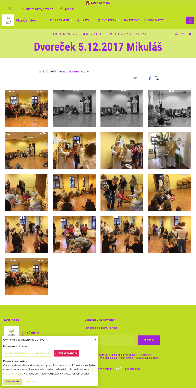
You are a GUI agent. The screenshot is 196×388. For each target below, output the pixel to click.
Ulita (83, 20)
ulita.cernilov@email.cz (39, 9)
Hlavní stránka (60, 34)
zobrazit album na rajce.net (74, 71)
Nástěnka (132, 20)
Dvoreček (107, 20)
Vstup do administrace (123, 354)
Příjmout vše (12, 381)
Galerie (99, 34)
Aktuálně (60, 20)
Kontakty (154, 20)
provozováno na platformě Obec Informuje (112, 368)
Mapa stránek (126, 357)
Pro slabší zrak (108, 357)
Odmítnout (32, 381)
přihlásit (69, 9)
